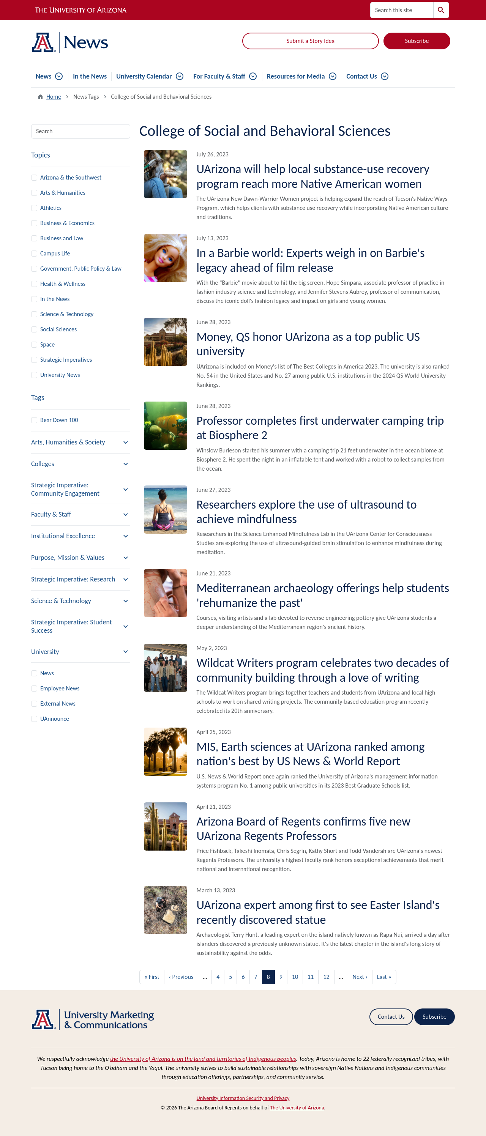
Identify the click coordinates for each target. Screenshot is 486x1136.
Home (53, 96)
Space (47, 344)
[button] (80, 442)
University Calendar (144, 76)
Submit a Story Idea (311, 40)
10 (295, 976)
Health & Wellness (62, 283)
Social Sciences (58, 329)
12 (326, 976)
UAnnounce (54, 718)
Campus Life (55, 253)
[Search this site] (402, 10)
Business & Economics (67, 223)
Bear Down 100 (59, 420)
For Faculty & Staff (219, 76)
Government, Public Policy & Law (81, 268)
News (43, 76)
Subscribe (417, 40)
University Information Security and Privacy (243, 1098)
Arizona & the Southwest (70, 177)
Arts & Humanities (62, 192)
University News (60, 374)
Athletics (51, 207)
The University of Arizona (297, 1107)
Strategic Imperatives (66, 359)
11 (311, 976)
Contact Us (362, 76)
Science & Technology (66, 314)
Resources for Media (296, 76)
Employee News (59, 688)
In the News (90, 76)
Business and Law (61, 238)
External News (58, 703)
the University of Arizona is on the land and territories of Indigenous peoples (203, 1058)
